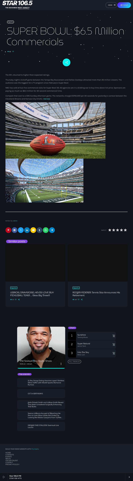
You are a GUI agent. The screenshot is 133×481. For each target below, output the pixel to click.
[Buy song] (113, 336)
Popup (124, 5)
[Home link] (17, 5)
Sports (10, 22)
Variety (46, 99)
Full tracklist (74, 361)
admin (15, 221)
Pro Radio (35, 449)
